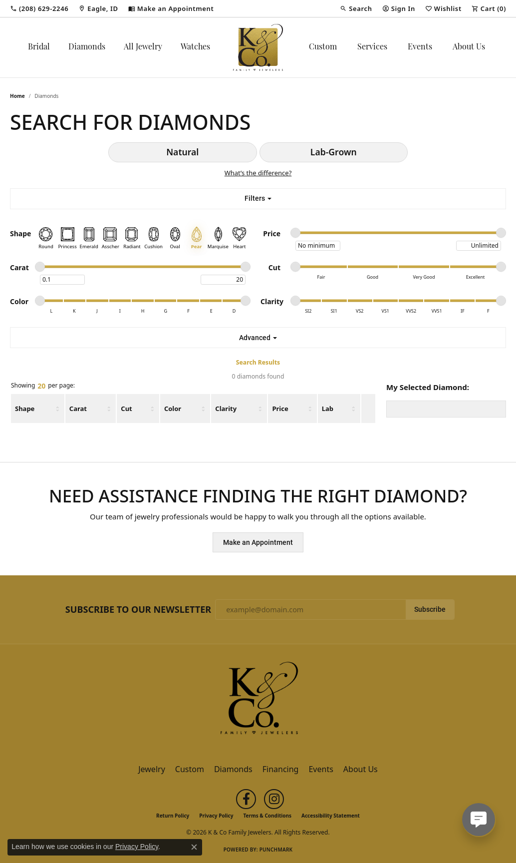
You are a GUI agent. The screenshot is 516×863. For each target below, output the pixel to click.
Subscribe (430, 609)
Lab (327, 408)
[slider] (295, 233)
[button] (356, 8)
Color (172, 408)
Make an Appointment (258, 542)
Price (280, 408)
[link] (39, 8)
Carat (78, 408)
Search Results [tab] (258, 362)
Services (372, 47)
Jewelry (151, 769)
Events (420, 47)
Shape (24, 408)
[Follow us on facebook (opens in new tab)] (246, 799)
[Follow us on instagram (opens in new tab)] (274, 799)
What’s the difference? (258, 172)
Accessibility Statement (330, 815)
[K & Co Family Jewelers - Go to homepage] (258, 700)
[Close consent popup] (194, 847)
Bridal (39, 47)
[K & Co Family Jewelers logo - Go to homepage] (258, 47)
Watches (195, 47)
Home (17, 95)
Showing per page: (43, 386)
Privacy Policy (216, 815)
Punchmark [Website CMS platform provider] (276, 849)
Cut (126, 408)
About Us (469, 47)
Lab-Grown (333, 152)
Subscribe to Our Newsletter (138, 609)
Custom (323, 47)
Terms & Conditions (267, 815)
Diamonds (86, 47)
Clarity (226, 408)
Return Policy (172, 815)
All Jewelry (143, 47)
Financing (280, 769)
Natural (182, 152)
